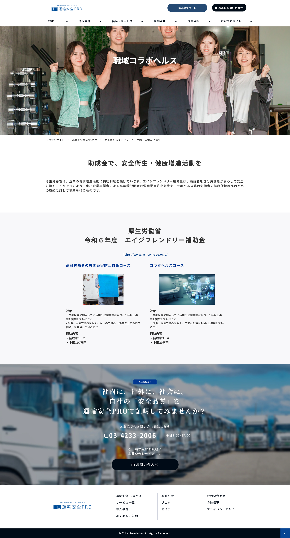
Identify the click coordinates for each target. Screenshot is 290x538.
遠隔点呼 (194, 21)
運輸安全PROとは (129, 496)
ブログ (166, 502)
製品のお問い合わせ (231, 8)
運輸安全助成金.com (84, 140)
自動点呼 (160, 21)
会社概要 (213, 502)
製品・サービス (122, 21)
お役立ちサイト (231, 21)
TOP (51, 21)
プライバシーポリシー (222, 509)
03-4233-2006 (132, 435)
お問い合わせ (147, 464)
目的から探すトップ (117, 140)
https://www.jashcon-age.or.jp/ (145, 254)
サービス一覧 (125, 502)
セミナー (167, 509)
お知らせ (167, 496)
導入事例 (85, 21)
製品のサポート (187, 8)
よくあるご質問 (127, 516)
